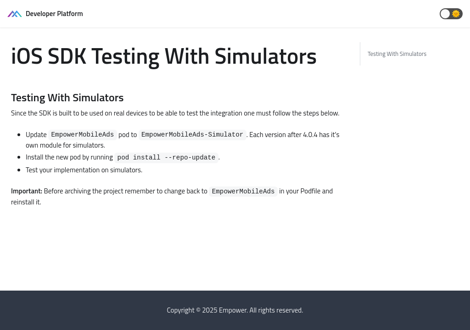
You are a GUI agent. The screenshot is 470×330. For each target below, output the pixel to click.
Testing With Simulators (397, 53)
